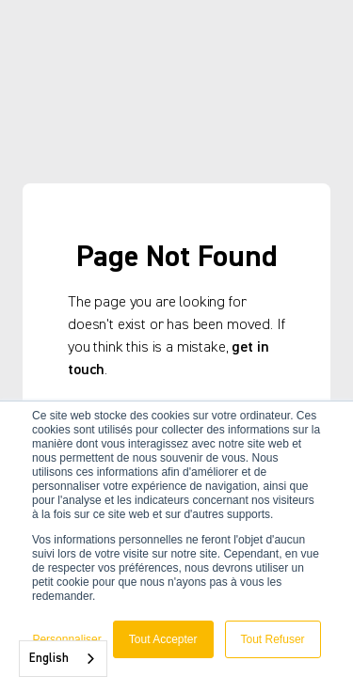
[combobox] (63, 658)
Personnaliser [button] (66, 639)
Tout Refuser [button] (273, 639)
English (49, 659)
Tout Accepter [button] (163, 639)
